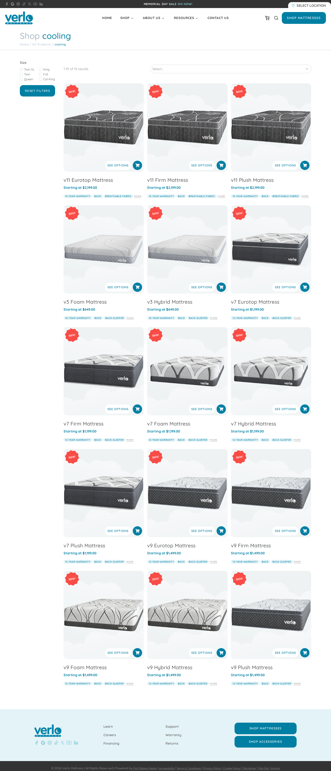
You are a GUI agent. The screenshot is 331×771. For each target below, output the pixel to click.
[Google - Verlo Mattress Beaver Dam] (11, 4)
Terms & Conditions (187, 764)
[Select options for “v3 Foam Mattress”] (137, 282)
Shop (125, 18)
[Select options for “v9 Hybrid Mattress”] (221, 648)
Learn (108, 722)
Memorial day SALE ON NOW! (168, 4)
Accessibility (163, 764)
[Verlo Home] (19, 17)
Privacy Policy (213, 764)
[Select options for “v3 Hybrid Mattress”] (221, 282)
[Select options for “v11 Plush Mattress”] (304, 160)
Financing (111, 739)
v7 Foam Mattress (168, 419)
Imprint (282, 764)
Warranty (173, 730)
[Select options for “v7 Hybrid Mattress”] (304, 404)
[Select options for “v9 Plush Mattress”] (304, 648)
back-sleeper (114, 313)
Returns (172, 739)
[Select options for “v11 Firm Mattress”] (221, 160)
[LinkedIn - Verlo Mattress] (40, 4)
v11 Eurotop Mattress (88, 175)
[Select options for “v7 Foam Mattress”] (221, 404)
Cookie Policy (234, 764)
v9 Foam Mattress (85, 662)
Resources (184, 18)
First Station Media (139, 764)
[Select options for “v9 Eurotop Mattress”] (221, 526)
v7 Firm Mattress (83, 419)
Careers (109, 730)
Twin (27, 74)
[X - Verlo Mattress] (28, 4)
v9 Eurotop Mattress (171, 541)
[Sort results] (231, 64)
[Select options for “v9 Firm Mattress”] (304, 526)
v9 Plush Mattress (252, 662)
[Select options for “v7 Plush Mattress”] (137, 526)
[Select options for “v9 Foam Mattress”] (137, 648)
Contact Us (218, 18)
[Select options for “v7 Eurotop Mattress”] (304, 282)
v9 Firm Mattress (251, 541)
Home (107, 18)
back (97, 191)
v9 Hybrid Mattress (169, 662)
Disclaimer (253, 764)
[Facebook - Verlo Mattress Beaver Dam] (6, 4)
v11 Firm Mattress (167, 175)
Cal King (49, 79)
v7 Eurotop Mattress (255, 297)
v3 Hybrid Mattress (169, 297)
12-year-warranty (245, 313)
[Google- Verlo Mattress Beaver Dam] (42, 738)
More (137, 191)
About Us (151, 18)
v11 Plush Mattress (252, 175)
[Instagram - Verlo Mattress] (17, 4)
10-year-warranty (78, 313)
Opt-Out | (269, 764)
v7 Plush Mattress (84, 541)
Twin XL (29, 69)
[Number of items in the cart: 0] (267, 18)
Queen (28, 79)
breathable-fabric (118, 191)
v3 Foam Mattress (85, 297)
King (46, 69)
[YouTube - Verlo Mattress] (34, 4)
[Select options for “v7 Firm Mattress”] (137, 404)
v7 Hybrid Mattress (253, 419)
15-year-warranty (77, 191)
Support (172, 722)
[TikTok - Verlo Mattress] (23, 4)
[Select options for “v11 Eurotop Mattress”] (137, 160)
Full (45, 74)
